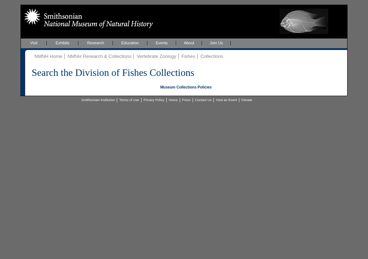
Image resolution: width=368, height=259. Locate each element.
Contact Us (203, 100)
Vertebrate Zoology (156, 56)
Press (186, 100)
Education (130, 43)
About (189, 43)
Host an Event (226, 100)
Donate (247, 100)
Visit (34, 43)
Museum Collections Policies (186, 87)
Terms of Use (129, 100)
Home (173, 100)
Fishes (188, 56)
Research (95, 43)
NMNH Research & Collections (100, 56)
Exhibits (63, 43)
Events (162, 43)
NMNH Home (48, 56)
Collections (212, 56)
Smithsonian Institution (98, 100)
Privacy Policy (153, 100)
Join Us (216, 43)
